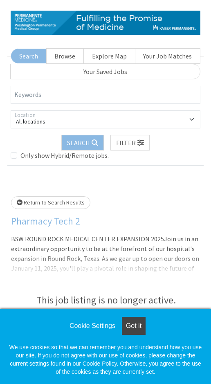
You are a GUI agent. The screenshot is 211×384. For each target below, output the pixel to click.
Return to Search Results (51, 202)
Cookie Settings (92, 325)
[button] (130, 142)
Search (28, 56)
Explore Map (109, 56)
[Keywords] (105, 95)
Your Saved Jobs (105, 71)
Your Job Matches (167, 56)
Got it (133, 325)
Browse (64, 56)
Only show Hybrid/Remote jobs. (64, 155)
